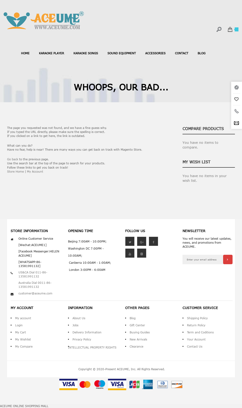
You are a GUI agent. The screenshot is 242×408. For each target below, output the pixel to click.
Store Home (15, 171)
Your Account (196, 339)
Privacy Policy (81, 339)
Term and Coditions (200, 332)
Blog (133, 318)
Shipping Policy (197, 318)
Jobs (75, 325)
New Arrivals (138, 339)
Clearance (136, 346)
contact (181, 53)
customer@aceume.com (35, 293)
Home (25, 53)
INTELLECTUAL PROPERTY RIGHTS (92, 347)
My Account (35, 171)
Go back (12, 159)
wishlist (236, 99)
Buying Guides (140, 332)
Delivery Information (87, 332)
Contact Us (194, 346)
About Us (78, 318)
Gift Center (137, 325)
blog (201, 53)
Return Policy (196, 325)
